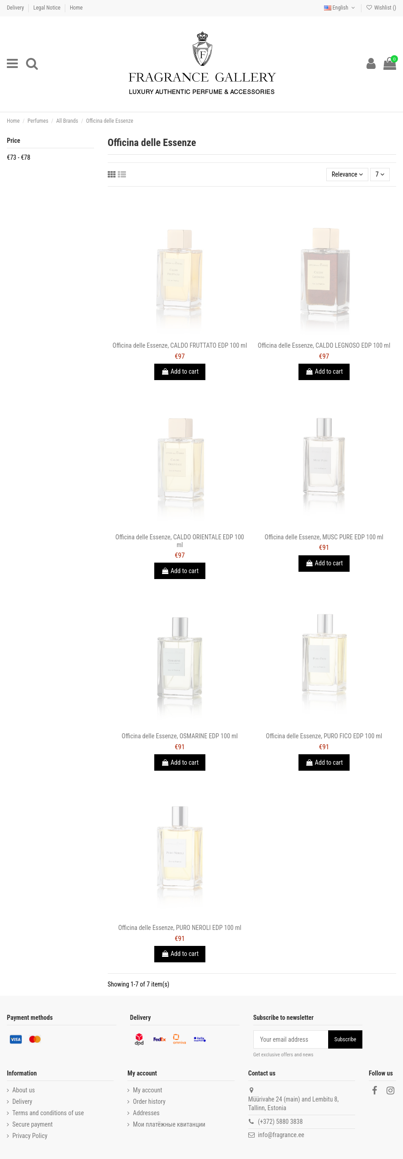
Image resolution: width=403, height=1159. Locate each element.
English (340, 8)
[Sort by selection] (347, 174)
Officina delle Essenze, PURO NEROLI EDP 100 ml (179, 927)
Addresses (146, 1113)
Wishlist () (381, 8)
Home (76, 8)
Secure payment (32, 1124)
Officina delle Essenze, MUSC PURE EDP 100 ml (324, 537)
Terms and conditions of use (48, 1113)
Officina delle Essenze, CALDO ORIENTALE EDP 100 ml (179, 540)
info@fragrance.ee (281, 1134)
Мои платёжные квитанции (169, 1124)
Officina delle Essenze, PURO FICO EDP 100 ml (324, 736)
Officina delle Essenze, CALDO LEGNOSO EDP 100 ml (324, 345)
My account (147, 1090)
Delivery (16, 8)
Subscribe (345, 1039)
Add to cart (180, 371)
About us (23, 1090)
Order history (149, 1101)
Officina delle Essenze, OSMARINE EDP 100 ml (180, 736)
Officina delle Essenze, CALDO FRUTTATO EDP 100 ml (180, 345)
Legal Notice (47, 8)
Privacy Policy (29, 1135)
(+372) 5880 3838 (280, 1121)
